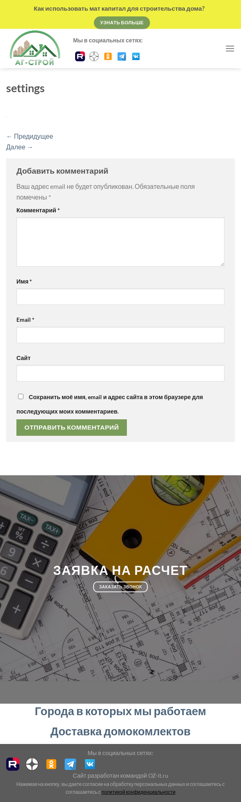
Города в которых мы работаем (120, 711)
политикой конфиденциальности (138, 792)
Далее (19, 147)
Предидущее (29, 136)
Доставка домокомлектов (120, 731)
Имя (24, 281)
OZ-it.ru (158, 775)
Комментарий (38, 210)
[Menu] (230, 48)
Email (25, 319)
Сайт (23, 357)
